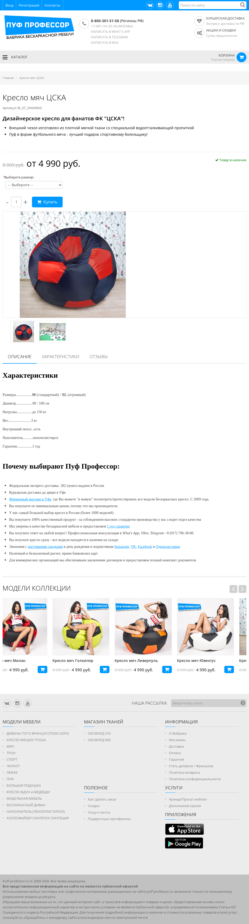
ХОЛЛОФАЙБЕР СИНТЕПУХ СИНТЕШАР (37, 818)
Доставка (176, 746)
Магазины (177, 739)
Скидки (94, 805)
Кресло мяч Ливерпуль (148, 660)
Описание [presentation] (19, 356)
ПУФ (10, 779)
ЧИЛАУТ (13, 766)
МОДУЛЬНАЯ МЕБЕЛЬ (24, 798)
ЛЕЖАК (12, 772)
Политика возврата (184, 772)
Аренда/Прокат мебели (188, 799)
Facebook (145, 547)
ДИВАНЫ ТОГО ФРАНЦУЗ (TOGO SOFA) (37, 733)
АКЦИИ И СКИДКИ (221, 30)
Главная (8, 78)
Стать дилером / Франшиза (191, 766)
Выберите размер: (18, 177)
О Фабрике (178, 733)
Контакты (52, 5)
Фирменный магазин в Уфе (30, 499)
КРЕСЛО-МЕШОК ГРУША (26, 739)
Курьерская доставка (225, 18)
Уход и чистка (99, 812)
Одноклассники (168, 547)
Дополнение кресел (185, 805)
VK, (134, 547)
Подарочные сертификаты (109, 818)
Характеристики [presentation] (60, 356)
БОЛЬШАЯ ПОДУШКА (23, 785)
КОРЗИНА (227, 55)
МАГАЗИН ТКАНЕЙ (103, 722)
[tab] (20, 357)
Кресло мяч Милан (20, 660)
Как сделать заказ (102, 799)
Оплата (175, 753)
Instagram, (122, 547)
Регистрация (29, 5)
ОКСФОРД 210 (99, 733)
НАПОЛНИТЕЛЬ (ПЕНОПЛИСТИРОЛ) (35, 811)
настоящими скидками (45, 547)
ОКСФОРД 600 (99, 739)
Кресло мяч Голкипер (85, 660)
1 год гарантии (118, 526)
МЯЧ (10, 746)
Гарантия (176, 759)
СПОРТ (11, 759)
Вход (9, 5)
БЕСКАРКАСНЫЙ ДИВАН (25, 805)
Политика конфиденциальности (195, 779)
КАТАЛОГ (15, 57)
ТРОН (11, 753)
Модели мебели (22, 722)
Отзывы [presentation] (98, 356)
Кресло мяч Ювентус (208, 660)
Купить (47, 202)
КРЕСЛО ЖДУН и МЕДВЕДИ (28, 792)
